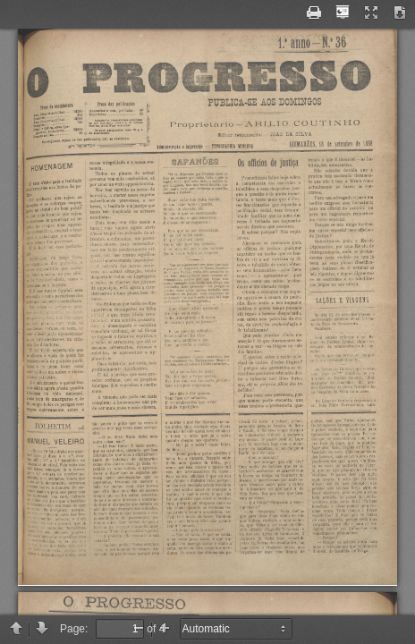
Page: (74, 629)
